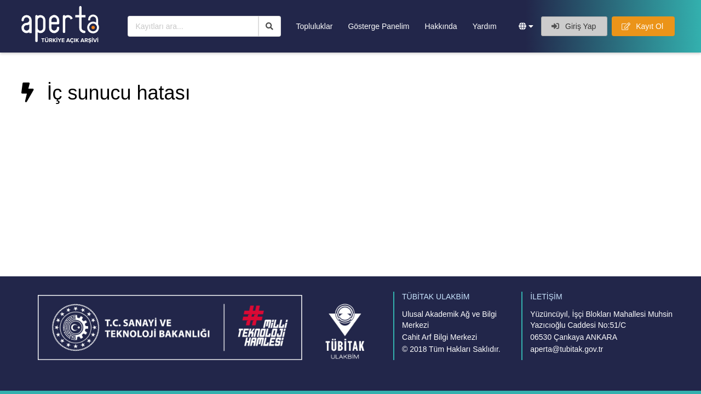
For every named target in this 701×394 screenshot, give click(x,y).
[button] (526, 26)
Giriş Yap (573, 26)
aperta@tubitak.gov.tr (566, 349)
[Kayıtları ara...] (193, 26)
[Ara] (269, 26)
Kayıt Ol (642, 26)
